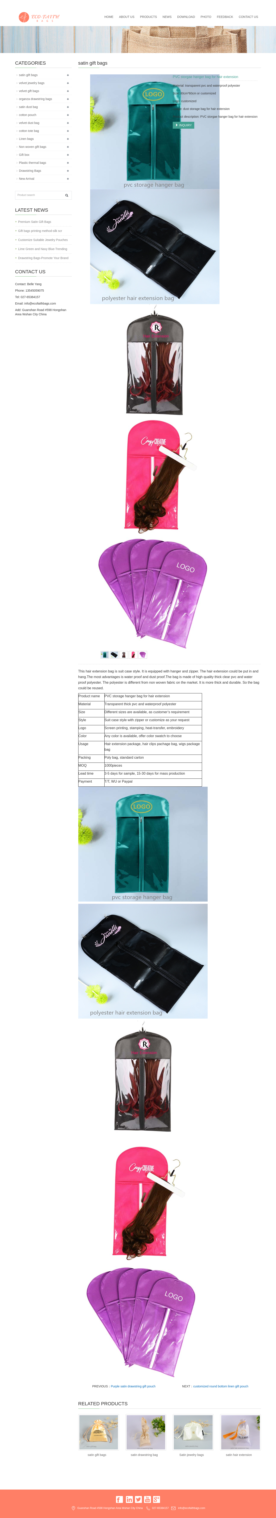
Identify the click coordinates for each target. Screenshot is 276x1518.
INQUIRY (183, 125)
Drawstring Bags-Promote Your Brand (43, 258)
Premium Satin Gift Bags (34, 222)
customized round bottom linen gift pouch (220, 1386)
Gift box (24, 154)
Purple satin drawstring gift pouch (133, 1386)
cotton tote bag (29, 131)
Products (148, 17)
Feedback (225, 17)
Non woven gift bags (32, 147)
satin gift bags (97, 1455)
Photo (206, 17)
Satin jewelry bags (191, 1455)
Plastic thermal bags (32, 162)
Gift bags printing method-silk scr (40, 231)
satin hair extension (239, 1455)
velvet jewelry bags (31, 83)
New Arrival (26, 178)
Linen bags (26, 139)
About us (126, 17)
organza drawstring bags (35, 99)
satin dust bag (28, 107)
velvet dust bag (29, 123)
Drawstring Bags (30, 170)
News (167, 17)
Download (186, 17)
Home (108, 17)
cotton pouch (27, 115)
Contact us (248, 17)
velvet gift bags (29, 91)
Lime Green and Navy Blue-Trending (42, 249)
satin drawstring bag (144, 1455)
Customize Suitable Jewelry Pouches (43, 240)
